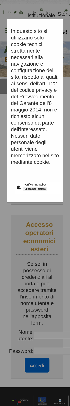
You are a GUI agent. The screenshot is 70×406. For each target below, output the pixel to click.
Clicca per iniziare (35, 188)
